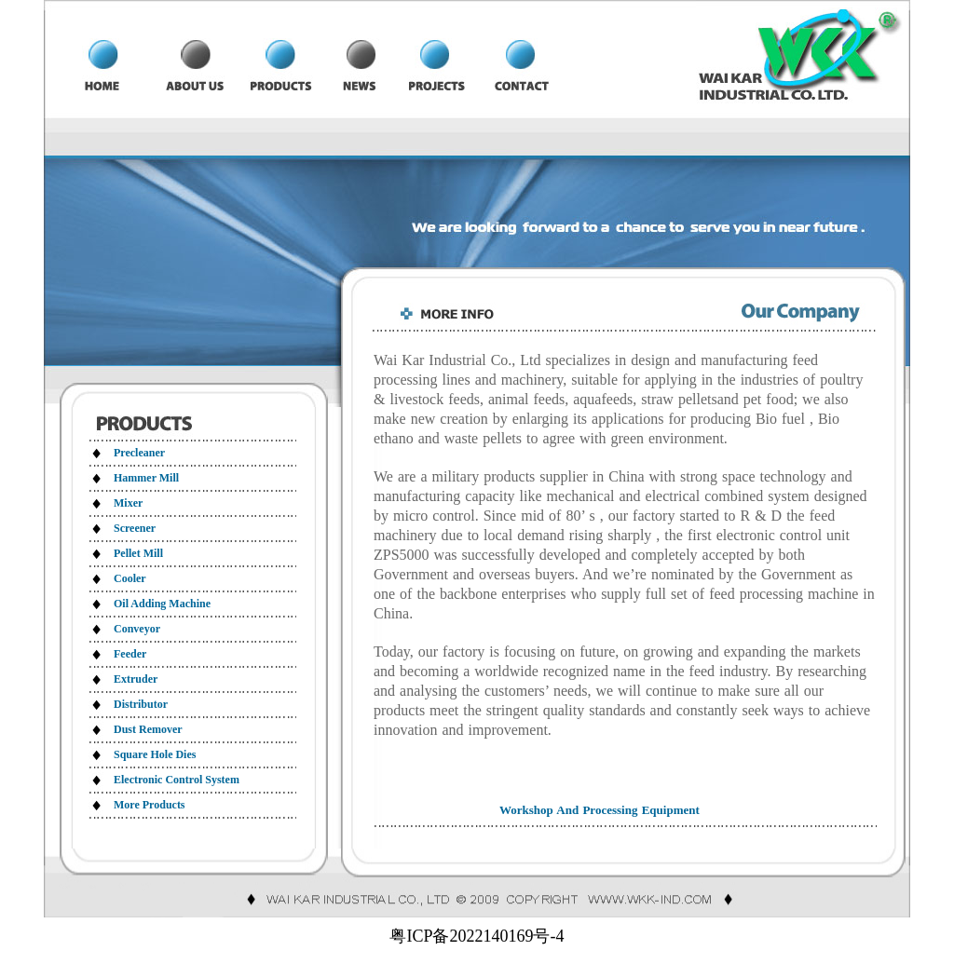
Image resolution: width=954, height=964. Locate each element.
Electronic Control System (176, 779)
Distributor (141, 704)
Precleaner (139, 452)
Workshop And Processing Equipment (599, 810)
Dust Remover (148, 729)
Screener (135, 528)
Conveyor (137, 628)
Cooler (130, 578)
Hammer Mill (146, 477)
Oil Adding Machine (162, 603)
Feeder (130, 653)
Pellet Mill (138, 553)
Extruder (135, 679)
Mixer (128, 502)
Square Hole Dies (155, 754)
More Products (149, 804)
